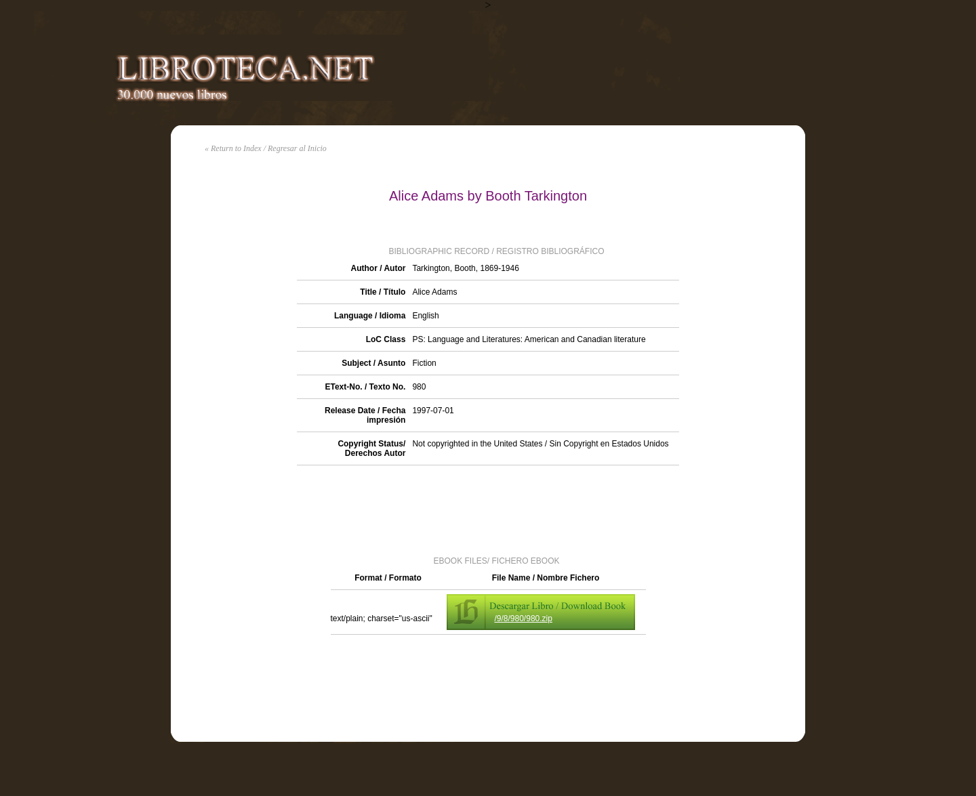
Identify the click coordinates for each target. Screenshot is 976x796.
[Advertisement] (488, 509)
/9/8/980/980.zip (523, 618)
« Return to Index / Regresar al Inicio (266, 148)
